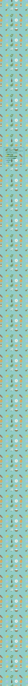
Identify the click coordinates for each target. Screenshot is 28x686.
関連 (8, 162)
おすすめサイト (9, 160)
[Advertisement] (14, 26)
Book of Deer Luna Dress (11, 152)
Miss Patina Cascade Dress (12, 149)
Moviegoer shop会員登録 (11, 156)
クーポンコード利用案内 (11, 158)
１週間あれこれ (9, 154)
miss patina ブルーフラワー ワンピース (14, 150)
